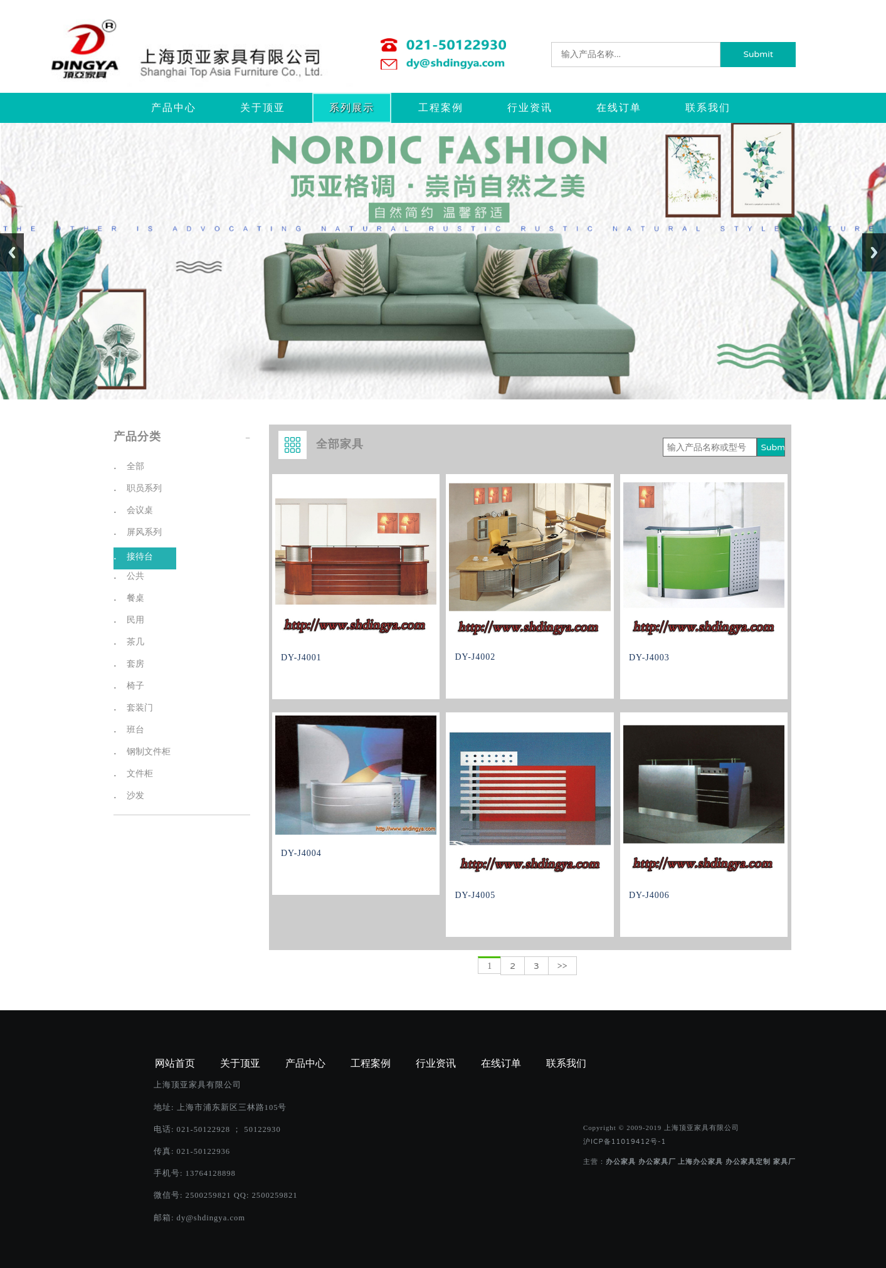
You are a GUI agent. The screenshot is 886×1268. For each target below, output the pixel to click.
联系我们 (707, 108)
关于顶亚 (262, 108)
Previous (12, 252)
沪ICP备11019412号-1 (624, 1142)
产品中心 (173, 108)
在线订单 (618, 108)
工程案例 (440, 108)
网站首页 (175, 1063)
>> (562, 966)
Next (874, 252)
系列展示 (351, 108)
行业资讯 (529, 108)
